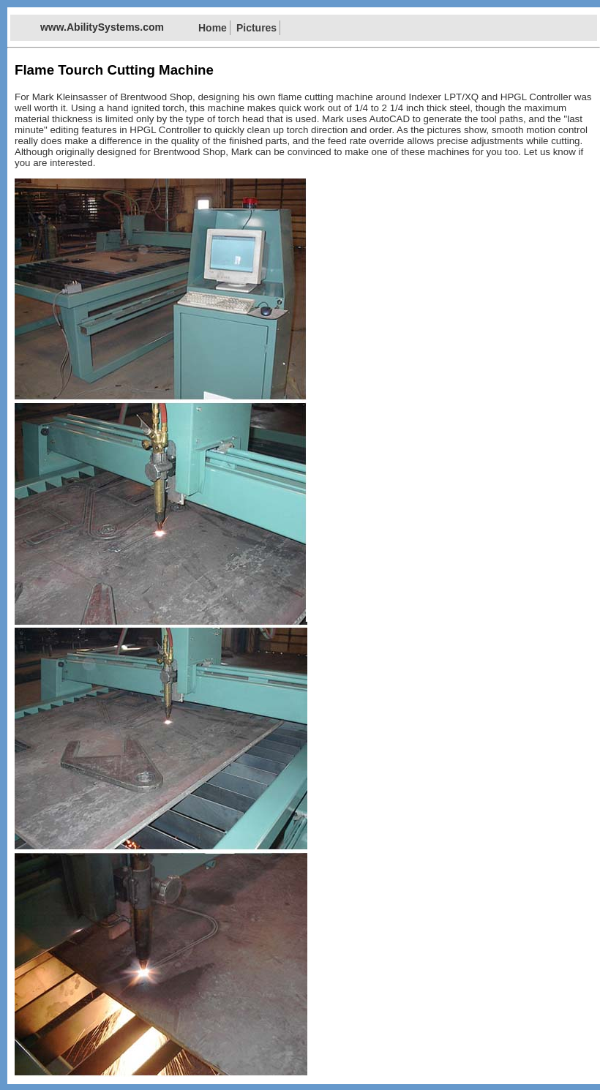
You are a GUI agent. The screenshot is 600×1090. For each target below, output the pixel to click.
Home (212, 28)
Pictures (256, 28)
